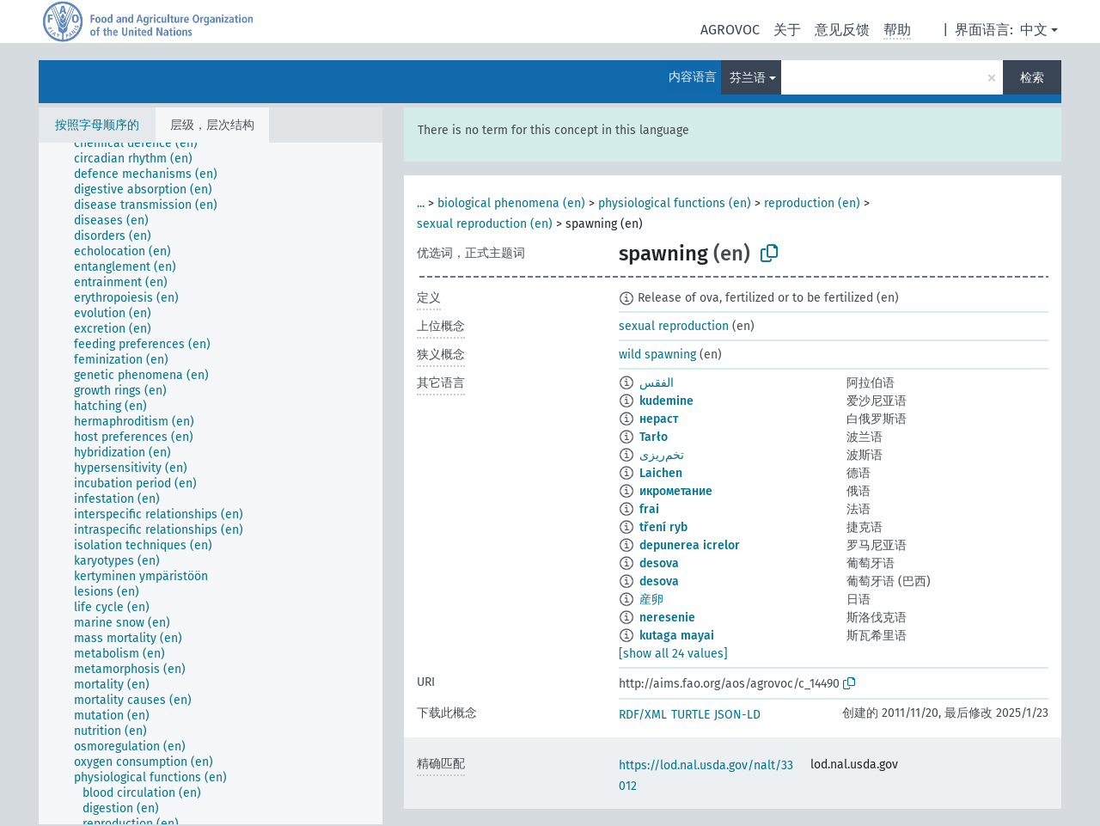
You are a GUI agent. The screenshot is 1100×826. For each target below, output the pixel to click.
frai (649, 509)
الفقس (656, 383)
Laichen (660, 473)
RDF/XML (643, 714)
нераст (658, 419)
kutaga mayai (676, 635)
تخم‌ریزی (661, 455)
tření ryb (663, 527)
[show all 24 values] (673, 653)
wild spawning (657, 354)
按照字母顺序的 (97, 125)
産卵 (651, 599)
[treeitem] (143, 143)
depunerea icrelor (689, 545)
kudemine (666, 401)
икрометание (675, 491)
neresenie (667, 617)
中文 (1034, 29)
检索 (1032, 77)
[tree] (210, 483)
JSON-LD (737, 714)
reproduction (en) (812, 203)
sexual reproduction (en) (485, 224)
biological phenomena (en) (511, 203)
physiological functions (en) (674, 203)
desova (659, 563)
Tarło (653, 437)
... (421, 203)
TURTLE (690, 714)
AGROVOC (730, 29)
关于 (787, 29)
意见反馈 (842, 29)
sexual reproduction (674, 326)
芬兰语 (748, 77)
